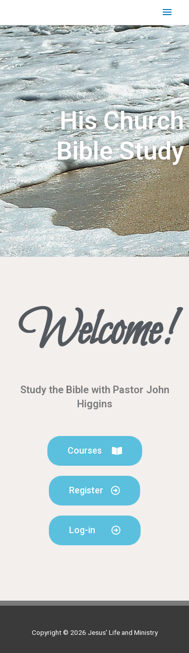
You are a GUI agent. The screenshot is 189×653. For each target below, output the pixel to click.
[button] (94, 451)
